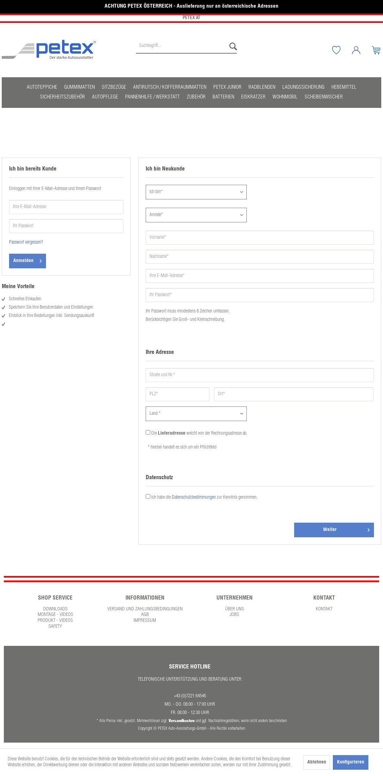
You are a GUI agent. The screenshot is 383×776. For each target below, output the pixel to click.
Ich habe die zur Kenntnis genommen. (204, 497)
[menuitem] (186, 50)
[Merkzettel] (341, 50)
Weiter (346, 528)
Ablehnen (316, 762)
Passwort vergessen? (26, 242)
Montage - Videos (55, 614)
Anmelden (27, 259)
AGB (145, 614)
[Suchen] (231, 47)
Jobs (234, 614)
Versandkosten (181, 720)
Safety (55, 626)
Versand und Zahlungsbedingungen (145, 609)
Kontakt (324, 609)
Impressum (144, 620)
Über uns (234, 609)
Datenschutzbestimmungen (194, 497)
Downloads (55, 609)
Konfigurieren (350, 762)
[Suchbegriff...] (186, 47)
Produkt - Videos (55, 620)
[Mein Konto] (361, 50)
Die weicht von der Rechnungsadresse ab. (199, 433)
